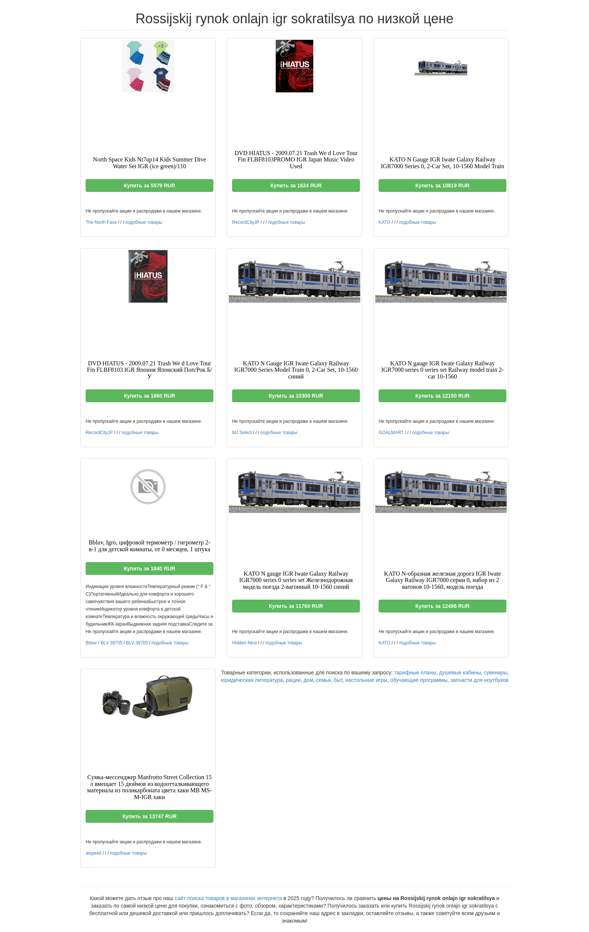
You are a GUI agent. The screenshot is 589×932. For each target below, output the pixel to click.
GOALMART (391, 432)
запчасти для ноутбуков (479, 680)
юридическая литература (252, 680)
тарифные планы (415, 673)
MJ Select (242, 432)
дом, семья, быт (323, 680)
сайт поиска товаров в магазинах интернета (228, 898)
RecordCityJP (245, 222)
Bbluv (91, 642)
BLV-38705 (111, 642)
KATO (384, 222)
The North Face (101, 222)
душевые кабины (460, 673)
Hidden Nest (244, 642)
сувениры (495, 673)
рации (293, 680)
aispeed (93, 853)
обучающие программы (418, 680)
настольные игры (366, 680)
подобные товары (143, 222)
